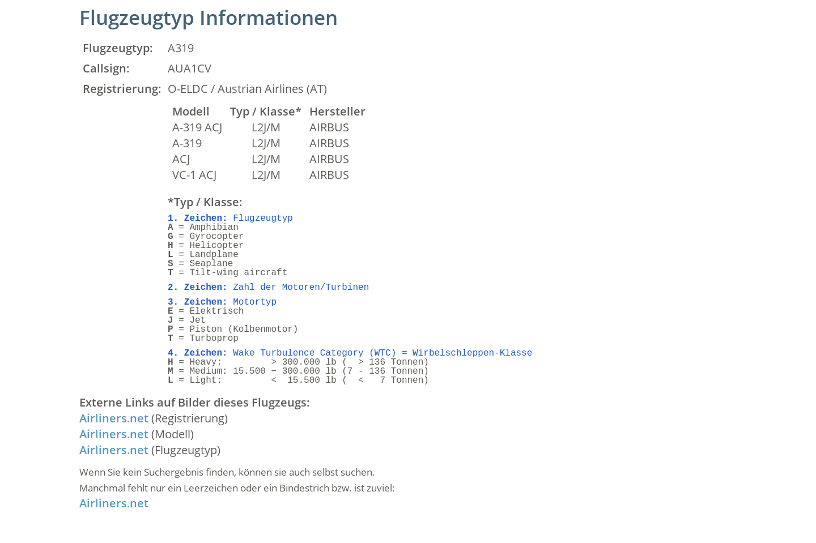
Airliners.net (113, 418)
